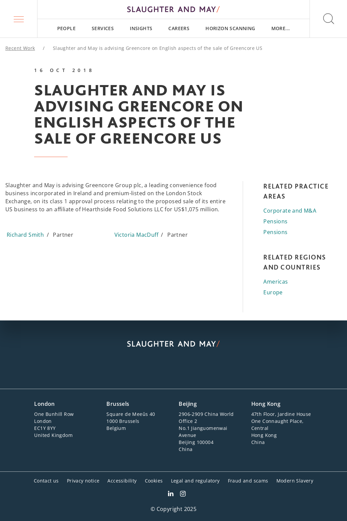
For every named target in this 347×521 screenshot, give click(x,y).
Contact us (46, 480)
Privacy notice (83, 480)
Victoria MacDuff (136, 234)
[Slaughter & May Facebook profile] (183, 495)
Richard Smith (25, 234)
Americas (275, 281)
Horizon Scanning (230, 28)
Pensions (275, 221)
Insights (141, 28)
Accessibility (122, 480)
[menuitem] (66, 28)
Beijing (188, 403)
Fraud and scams (248, 480)
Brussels (117, 403)
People (66, 28)
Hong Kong (266, 403)
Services (103, 28)
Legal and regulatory (195, 480)
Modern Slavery (295, 480)
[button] (18, 19)
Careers (178, 28)
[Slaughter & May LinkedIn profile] (171, 495)
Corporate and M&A (289, 210)
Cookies (154, 480)
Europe (272, 292)
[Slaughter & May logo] (173, 9)
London (44, 403)
